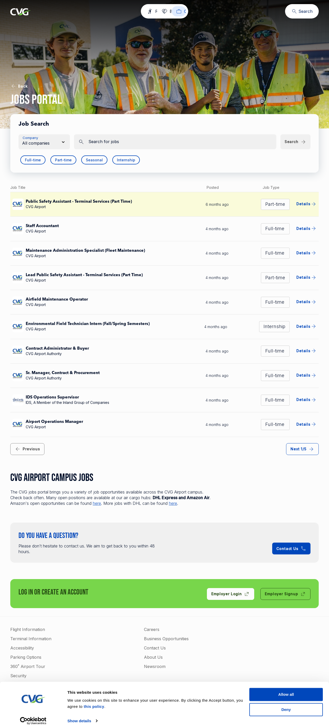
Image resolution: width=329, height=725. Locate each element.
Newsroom (155, 666)
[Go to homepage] (20, 12)
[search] (175, 141)
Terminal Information (30, 638)
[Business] (168, 11)
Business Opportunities (166, 638)
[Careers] (200, 11)
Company (30, 138)
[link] (27, 449)
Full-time (33, 160)
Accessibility (22, 647)
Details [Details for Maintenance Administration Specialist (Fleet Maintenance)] (306, 253)
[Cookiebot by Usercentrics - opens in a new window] (33, 715)
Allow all (286, 688)
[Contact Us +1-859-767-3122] (291, 548)
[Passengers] (132, 11)
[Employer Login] (230, 594)
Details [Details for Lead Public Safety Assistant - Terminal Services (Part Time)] (306, 277)
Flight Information (27, 629)
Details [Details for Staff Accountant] (306, 228)
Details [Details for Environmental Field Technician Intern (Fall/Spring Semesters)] (306, 326)
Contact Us (155, 647)
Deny (286, 703)
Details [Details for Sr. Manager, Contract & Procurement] (306, 375)
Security (18, 675)
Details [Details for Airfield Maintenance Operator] (306, 302)
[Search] (302, 11)
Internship (126, 160)
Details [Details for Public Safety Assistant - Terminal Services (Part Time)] (306, 204)
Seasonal (94, 160)
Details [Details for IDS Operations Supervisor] (306, 400)
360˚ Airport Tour (27, 666)
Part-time (63, 160)
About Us (153, 657)
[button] (44, 141)
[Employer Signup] (285, 594)
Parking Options (25, 657)
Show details (79, 715)
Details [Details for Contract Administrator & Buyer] (306, 351)
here (97, 503)
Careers (151, 629)
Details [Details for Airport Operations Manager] (306, 424)
